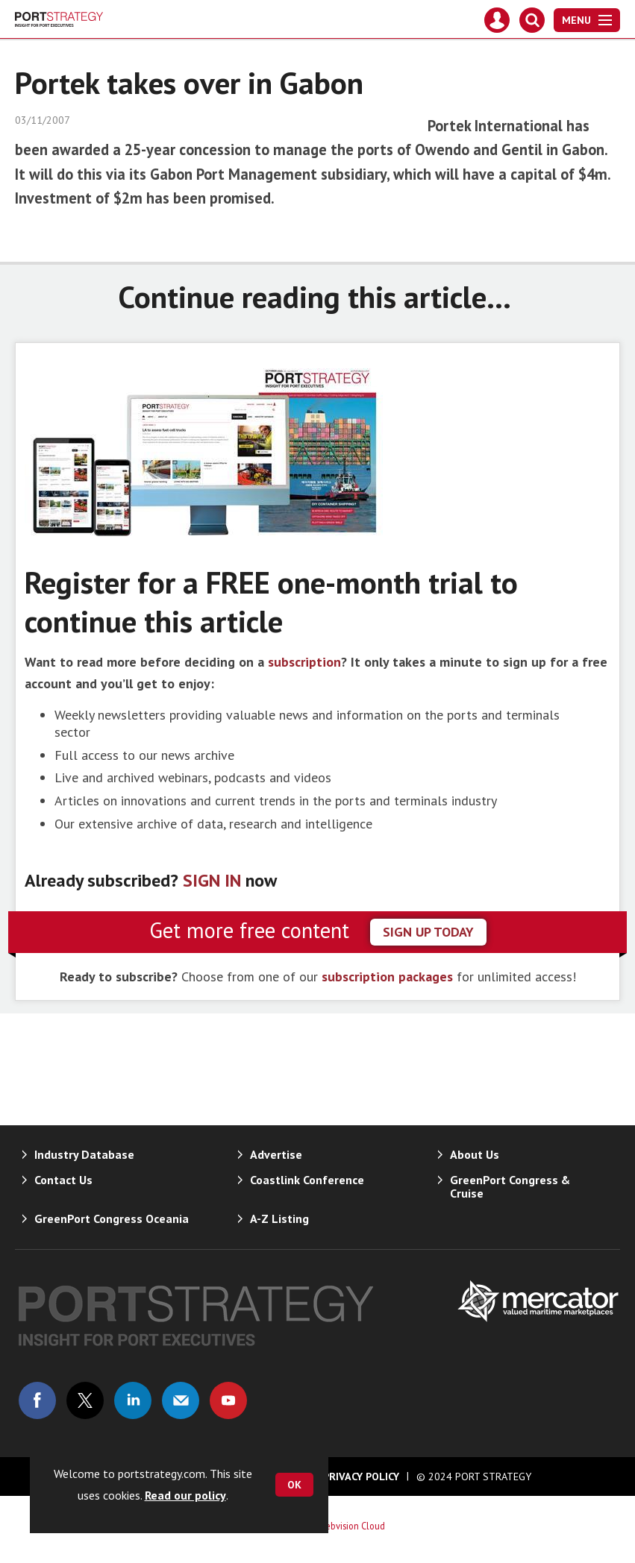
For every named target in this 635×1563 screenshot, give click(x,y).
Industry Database (84, 1154)
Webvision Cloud (352, 1526)
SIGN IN (212, 880)
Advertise (276, 1154)
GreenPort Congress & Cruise (510, 1186)
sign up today (428, 931)
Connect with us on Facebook (37, 1400)
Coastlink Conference (307, 1179)
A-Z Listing (279, 1218)
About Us (474, 1154)
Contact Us (63, 1179)
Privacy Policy (361, 1476)
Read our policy (185, 1495)
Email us (180, 1400)
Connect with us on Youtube (228, 1400)
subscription (304, 661)
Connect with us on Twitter (85, 1400)
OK (294, 1484)
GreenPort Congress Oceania (111, 1218)
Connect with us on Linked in (132, 1400)
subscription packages (387, 976)
